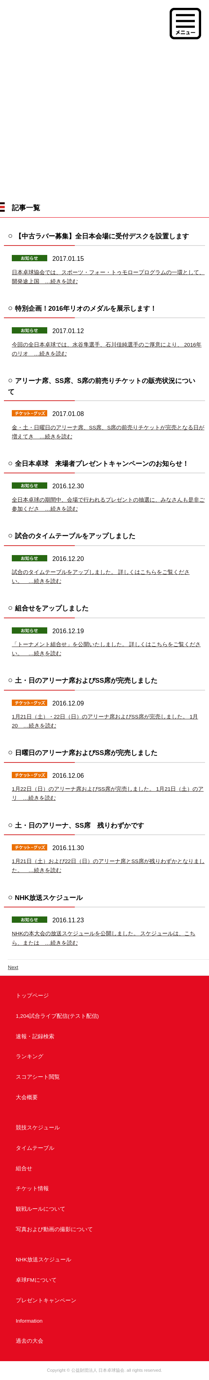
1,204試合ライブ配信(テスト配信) (57, 1016)
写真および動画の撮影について (54, 1229)
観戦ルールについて (40, 1209)
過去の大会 (29, 1341)
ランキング (29, 1056)
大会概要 (27, 1097)
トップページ (32, 996)
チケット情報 (32, 1188)
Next (13, 967)
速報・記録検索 (35, 1036)
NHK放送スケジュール (43, 1260)
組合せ (24, 1168)
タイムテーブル (35, 1148)
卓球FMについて (36, 1280)
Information (29, 1321)
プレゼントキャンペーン (46, 1300)
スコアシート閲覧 (38, 1077)
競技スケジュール (38, 1128)
